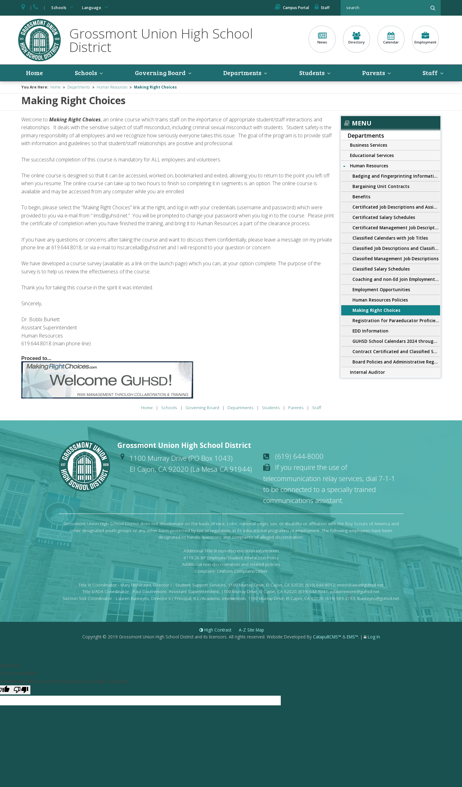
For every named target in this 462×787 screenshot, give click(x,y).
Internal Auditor (367, 372)
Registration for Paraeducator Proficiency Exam (396, 321)
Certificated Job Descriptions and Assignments (396, 207)
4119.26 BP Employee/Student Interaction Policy (231, 558)
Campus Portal (292, 7)
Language (96, 7)
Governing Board (160, 73)
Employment (425, 38)
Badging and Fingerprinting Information (395, 176)
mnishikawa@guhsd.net (360, 585)
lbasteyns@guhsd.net (378, 598)
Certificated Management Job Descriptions (396, 228)
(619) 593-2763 (340, 598)
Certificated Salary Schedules (383, 218)
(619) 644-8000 (299, 456)
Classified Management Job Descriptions (395, 259)
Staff (322, 7)
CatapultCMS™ (327, 637)
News (322, 38)
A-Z (251, 630)
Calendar (391, 38)
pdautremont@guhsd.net (355, 592)
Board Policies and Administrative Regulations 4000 (396, 362)
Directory (356, 38)
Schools (63, 7)
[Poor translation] (21, 690)
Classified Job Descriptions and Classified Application (396, 248)
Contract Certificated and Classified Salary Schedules (396, 352)
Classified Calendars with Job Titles (390, 238)
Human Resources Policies (380, 300)
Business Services (368, 145)
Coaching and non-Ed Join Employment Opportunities (396, 279)
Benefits (361, 197)
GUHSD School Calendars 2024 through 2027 (396, 341)
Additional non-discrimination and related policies (231, 564)
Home (34, 73)
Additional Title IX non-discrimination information (231, 551)
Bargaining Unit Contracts (380, 187)
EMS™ (352, 637)
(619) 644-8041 (313, 592)
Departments (243, 73)
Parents (374, 73)
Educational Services (372, 156)
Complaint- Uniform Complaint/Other (231, 571)
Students (312, 73)
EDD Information (370, 331)
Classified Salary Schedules (381, 269)
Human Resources (112, 87)
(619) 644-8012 (320, 585)
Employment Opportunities (381, 290)
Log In (374, 637)
